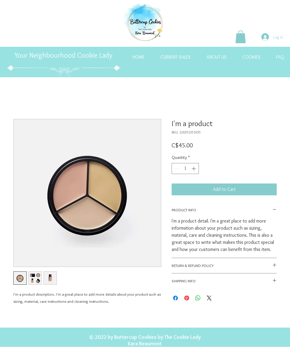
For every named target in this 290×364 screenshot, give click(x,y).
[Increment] (194, 168)
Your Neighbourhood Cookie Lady (64, 55)
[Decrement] (176, 168)
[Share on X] (209, 298)
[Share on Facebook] (175, 298)
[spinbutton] (185, 168)
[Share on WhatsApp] (198, 298)
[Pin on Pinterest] (186, 298)
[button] (240, 36)
